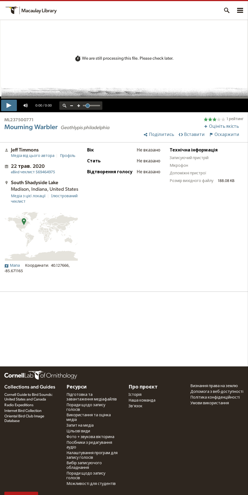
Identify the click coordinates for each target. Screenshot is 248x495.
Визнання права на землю (214, 386)
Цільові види (78, 431)
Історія (135, 395)
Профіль (67, 156)
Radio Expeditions (18, 405)
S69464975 (33, 172)
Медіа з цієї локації (28, 196)
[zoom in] (79, 105)
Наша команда (141, 400)
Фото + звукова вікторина (90, 437)
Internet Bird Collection (23, 411)
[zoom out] (72, 105)
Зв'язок (135, 406)
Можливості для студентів (91, 484)
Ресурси (76, 387)
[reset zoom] (65, 105)
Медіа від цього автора (32, 156)
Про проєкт (143, 387)
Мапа (12, 266)
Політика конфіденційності (215, 397)
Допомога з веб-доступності (216, 392)
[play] (9, 105)
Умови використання (209, 403)
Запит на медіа (80, 425)
